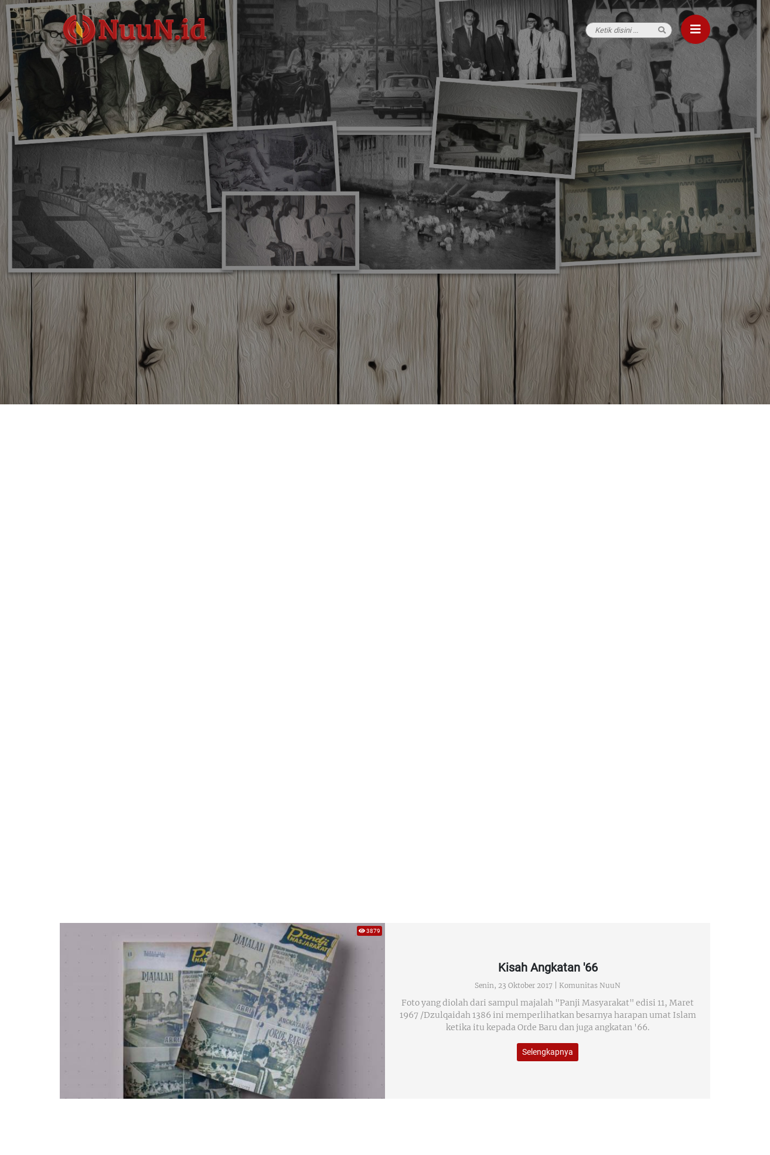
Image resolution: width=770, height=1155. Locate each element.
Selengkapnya (547, 1052)
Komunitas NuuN (590, 985)
